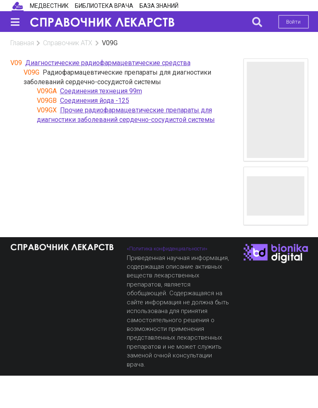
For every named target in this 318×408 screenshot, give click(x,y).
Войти (293, 22)
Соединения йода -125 (94, 100)
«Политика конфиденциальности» (167, 248)
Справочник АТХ (67, 43)
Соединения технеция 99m (101, 91)
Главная (22, 43)
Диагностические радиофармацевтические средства (107, 63)
